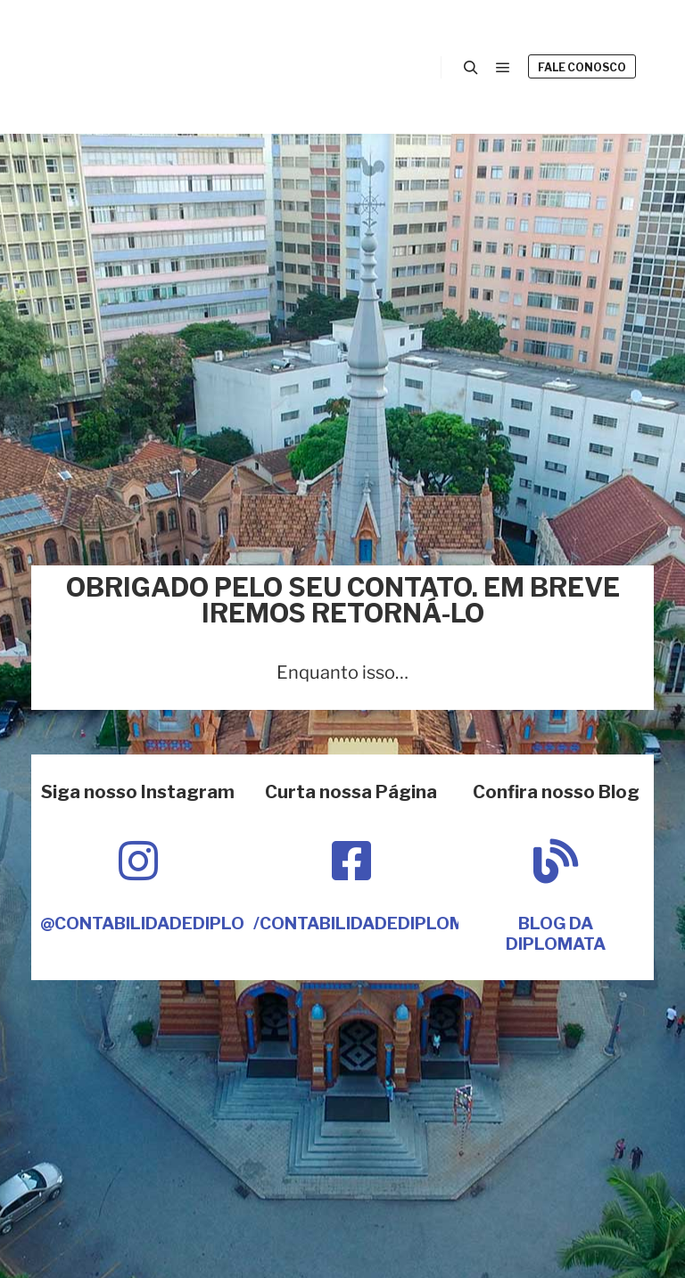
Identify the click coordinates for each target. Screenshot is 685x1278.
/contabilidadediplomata (375, 923)
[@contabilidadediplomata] (138, 860)
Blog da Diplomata (556, 933)
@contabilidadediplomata (166, 923)
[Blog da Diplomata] (555, 860)
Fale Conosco (582, 67)
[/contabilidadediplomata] (351, 860)
